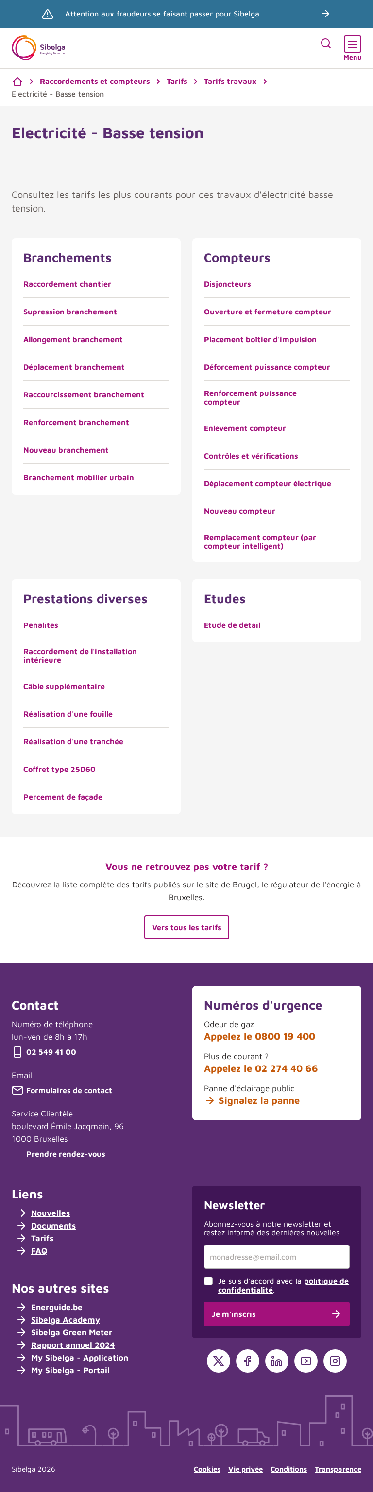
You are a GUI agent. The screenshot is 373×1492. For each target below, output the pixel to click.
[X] (218, 1361)
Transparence (338, 1469)
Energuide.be (49, 1307)
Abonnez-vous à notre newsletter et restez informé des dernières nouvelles (271, 1228)
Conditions (289, 1469)
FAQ (32, 1251)
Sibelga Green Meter (64, 1332)
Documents (46, 1225)
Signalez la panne (252, 1100)
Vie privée (245, 1469)
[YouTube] (306, 1361)
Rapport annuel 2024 (65, 1345)
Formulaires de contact (62, 1090)
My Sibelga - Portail (63, 1370)
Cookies (207, 1469)
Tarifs (34, 1238)
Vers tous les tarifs (186, 927)
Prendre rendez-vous (58, 1154)
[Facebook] (247, 1361)
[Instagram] (335, 1361)
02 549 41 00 (44, 1052)
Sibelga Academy (58, 1320)
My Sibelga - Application (72, 1357)
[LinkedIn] (276, 1361)
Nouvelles (43, 1213)
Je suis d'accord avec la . (283, 1285)
